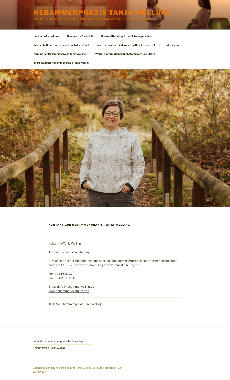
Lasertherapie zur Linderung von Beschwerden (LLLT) (128, 45)
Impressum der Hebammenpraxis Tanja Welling (61, 62)
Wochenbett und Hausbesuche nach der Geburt (61, 45)
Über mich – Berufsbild (80, 36)
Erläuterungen (128, 265)
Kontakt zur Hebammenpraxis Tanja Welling (58, 341)
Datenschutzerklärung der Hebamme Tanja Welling (62, 367)
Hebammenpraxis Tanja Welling (102, 13)
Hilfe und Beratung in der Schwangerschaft (126, 36)
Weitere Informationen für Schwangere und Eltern (125, 53)
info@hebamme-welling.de (76, 286)
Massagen (172, 45)
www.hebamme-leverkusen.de (69, 291)
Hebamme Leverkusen (46, 36)
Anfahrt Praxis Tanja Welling (49, 347)
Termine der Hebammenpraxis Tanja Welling (61, 53)
